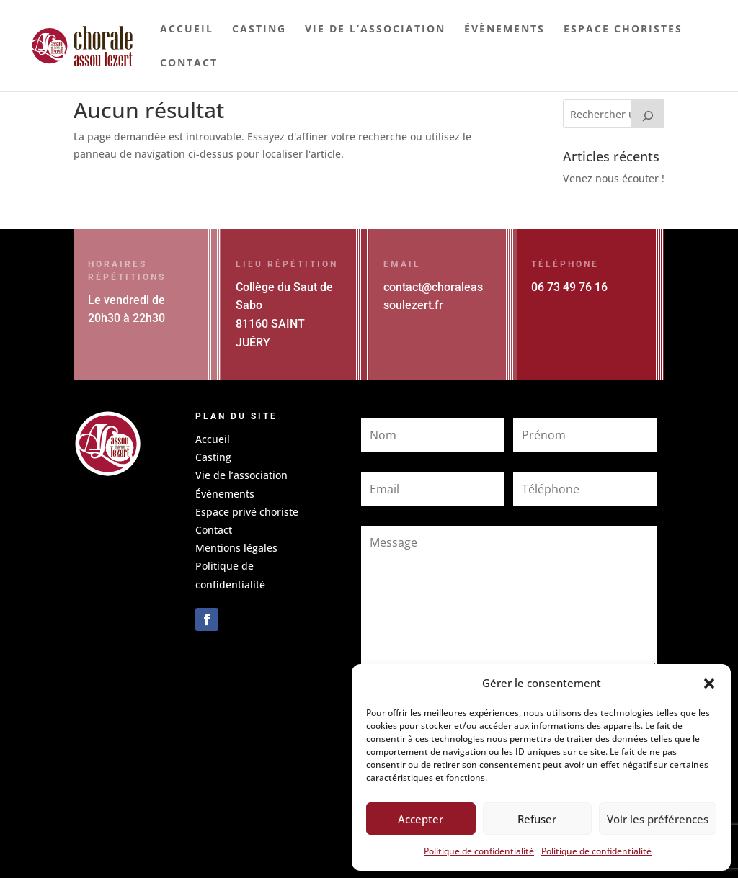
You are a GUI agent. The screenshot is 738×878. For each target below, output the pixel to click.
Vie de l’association (375, 29)
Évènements (504, 29)
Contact (189, 63)
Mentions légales (236, 548)
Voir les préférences (657, 819)
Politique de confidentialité (479, 851)
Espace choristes (623, 29)
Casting (259, 29)
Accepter (420, 819)
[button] (709, 683)
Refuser (536, 819)
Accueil (186, 29)
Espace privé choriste (246, 512)
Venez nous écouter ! (613, 178)
